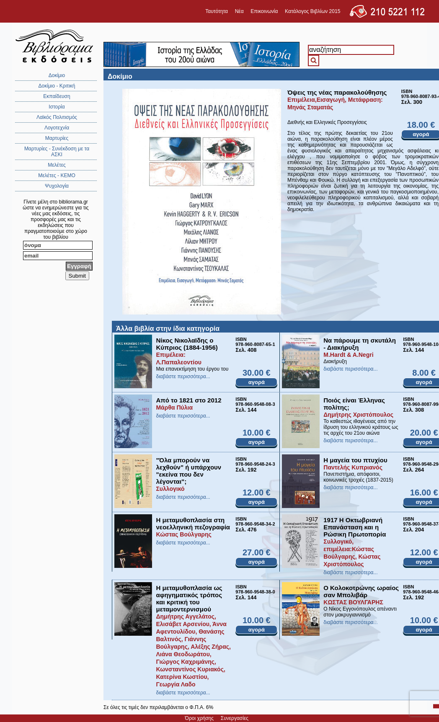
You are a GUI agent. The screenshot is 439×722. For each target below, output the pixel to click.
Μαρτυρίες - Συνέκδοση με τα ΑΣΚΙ (56, 151)
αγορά (256, 382)
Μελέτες (57, 165)
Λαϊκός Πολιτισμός (56, 117)
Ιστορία (57, 107)
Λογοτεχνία (56, 128)
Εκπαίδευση (56, 96)
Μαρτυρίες (57, 138)
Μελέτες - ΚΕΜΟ (56, 175)
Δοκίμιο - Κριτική (57, 86)
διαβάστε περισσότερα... (183, 376)
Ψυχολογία (57, 186)
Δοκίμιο (57, 75)
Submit (77, 276)
